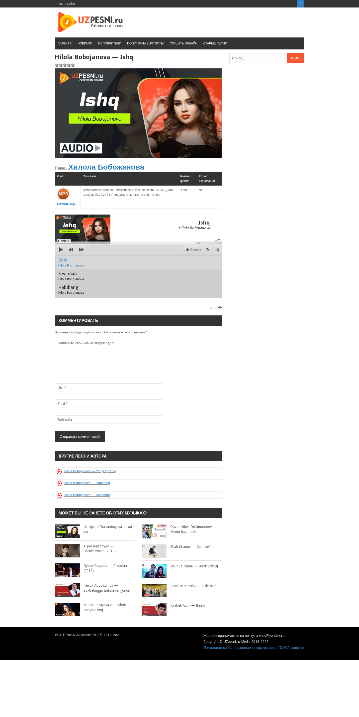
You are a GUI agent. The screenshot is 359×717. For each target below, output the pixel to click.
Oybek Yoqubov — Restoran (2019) (91, 568)
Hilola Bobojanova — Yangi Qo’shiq (90, 471)
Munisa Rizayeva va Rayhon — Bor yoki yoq (93, 607)
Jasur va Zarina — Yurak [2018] (180, 566)
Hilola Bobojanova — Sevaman (87, 495)
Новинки (85, 43)
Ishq (71, 262)
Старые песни (215, 43)
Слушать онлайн (183, 43)
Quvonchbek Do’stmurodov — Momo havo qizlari (179, 529)
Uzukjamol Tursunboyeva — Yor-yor (94, 529)
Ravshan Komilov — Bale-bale (179, 586)
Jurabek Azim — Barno (173, 605)
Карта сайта (66, 3)
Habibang (71, 290)
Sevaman (71, 276)
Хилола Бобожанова (106, 167)
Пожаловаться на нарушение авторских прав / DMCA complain (253, 648)
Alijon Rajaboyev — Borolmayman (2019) (85, 549)
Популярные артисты (145, 43)
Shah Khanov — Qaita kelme (178, 546)
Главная (65, 43)
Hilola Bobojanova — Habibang (87, 483)
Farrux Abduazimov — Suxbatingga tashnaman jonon (92, 588)
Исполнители (109, 43)
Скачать (195, 249)
